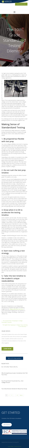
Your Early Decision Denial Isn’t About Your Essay (14, 388)
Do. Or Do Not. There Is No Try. (10, 367)
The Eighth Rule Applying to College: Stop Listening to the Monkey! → (15, 325)
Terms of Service (17, 446)
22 (17, 395)
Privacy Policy (10, 446)
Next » (21, 395)
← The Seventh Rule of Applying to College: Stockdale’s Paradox (12, 321)
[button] (14, 358)
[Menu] (14, 12)
